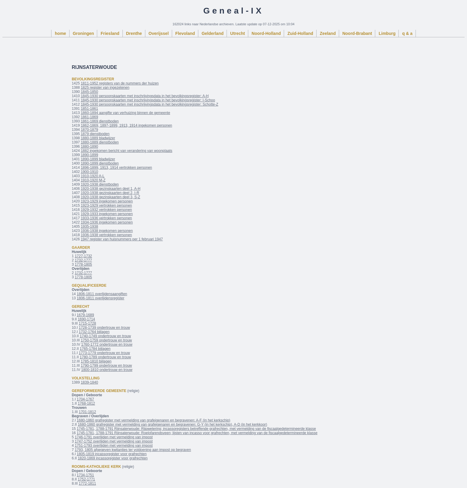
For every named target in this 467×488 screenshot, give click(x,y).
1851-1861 (89, 109)
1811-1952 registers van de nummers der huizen (120, 83)
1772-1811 (87, 483)
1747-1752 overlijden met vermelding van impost (114, 441)
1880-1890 (89, 146)
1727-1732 (83, 256)
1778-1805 (83, 264)
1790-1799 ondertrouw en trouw (106, 365)
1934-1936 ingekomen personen (107, 222)
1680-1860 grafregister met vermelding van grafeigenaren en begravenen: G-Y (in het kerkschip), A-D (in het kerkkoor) (172, 424)
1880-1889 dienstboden (100, 142)
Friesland (110, 33)
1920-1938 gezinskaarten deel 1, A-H (110, 189)
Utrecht (237, 33)
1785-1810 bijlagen (96, 361)
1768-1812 (86, 403)
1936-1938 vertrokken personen (106, 235)
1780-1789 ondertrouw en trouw (105, 357)
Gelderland (213, 33)
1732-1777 (83, 260)
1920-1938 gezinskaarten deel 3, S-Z (110, 197)
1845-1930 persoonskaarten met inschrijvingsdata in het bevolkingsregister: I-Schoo (148, 100)
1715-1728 (87, 323)
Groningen (83, 33)
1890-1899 (89, 155)
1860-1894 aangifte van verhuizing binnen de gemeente (125, 113)
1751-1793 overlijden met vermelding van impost (114, 445)
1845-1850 (89, 92)
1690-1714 (86, 319)
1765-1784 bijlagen (95, 349)
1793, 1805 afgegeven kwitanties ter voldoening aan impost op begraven (133, 450)
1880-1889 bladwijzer (98, 138)
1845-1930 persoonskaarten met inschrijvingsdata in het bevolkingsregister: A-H (145, 96)
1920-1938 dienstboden (100, 184)
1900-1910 (89, 172)
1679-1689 (85, 315)
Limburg (387, 33)
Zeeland (328, 33)
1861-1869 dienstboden (100, 121)
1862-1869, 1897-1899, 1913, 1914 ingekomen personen (126, 125)
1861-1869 (89, 117)
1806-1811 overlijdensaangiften (102, 294)
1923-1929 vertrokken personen (106, 205)
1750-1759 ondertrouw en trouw (106, 340)
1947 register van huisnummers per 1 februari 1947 (122, 239)
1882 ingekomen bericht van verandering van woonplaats (126, 151)
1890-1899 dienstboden (100, 163)
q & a (407, 33)
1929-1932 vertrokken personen (106, 210)
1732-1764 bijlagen (94, 332)
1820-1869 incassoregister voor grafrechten (112, 458)
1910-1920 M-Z (93, 180)
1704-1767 (85, 399)
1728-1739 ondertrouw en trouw (104, 328)
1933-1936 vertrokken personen (106, 218)
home (60, 33)
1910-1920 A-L (92, 176)
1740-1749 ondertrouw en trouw (105, 336)
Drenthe (134, 33)
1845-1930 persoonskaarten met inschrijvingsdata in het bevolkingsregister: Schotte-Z (149, 104)
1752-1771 (86, 479)
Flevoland (185, 33)
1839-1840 (89, 382)
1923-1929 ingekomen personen (107, 201)
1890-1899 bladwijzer (98, 159)
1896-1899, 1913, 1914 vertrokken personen (116, 167)
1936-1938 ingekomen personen (107, 231)
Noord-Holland (266, 33)
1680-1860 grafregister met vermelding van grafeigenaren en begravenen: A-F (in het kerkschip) (153, 420)
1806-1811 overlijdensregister (100, 298)
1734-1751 (85, 475)
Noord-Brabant (357, 33)
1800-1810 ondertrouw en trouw (106, 370)
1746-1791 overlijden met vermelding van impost (114, 437)
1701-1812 (87, 412)
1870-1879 (89, 130)
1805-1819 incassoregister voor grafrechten (112, 454)
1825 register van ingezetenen (105, 87)
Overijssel (159, 33)
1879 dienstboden (95, 134)
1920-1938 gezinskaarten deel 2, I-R (110, 193)
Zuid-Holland (300, 33)
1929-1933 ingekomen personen (107, 214)
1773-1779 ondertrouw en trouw (104, 353)
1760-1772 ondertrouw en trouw (106, 344)
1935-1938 (89, 226)
